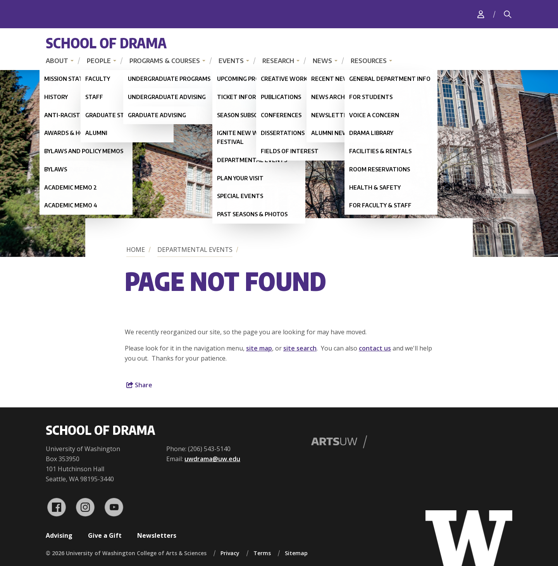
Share (139, 385)
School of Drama (106, 42)
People (99, 61)
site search (300, 348)
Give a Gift (105, 535)
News (322, 61)
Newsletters (156, 535)
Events (231, 61)
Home (135, 249)
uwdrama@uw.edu (212, 459)
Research (278, 61)
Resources (369, 61)
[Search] (507, 14)
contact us (375, 348)
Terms (262, 553)
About (57, 61)
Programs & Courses (164, 61)
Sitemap (296, 553)
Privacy (229, 553)
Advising (59, 535)
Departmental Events (194, 249)
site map (259, 348)
